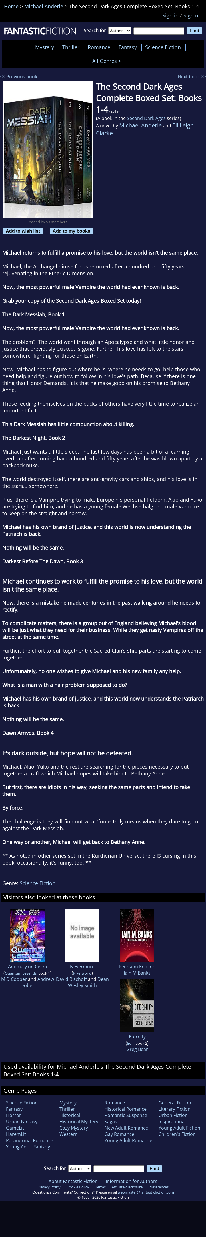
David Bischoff (71, 979)
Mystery (44, 47)
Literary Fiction (175, 1109)
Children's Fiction (177, 1134)
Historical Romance (126, 1109)
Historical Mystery (78, 1121)
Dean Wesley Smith (88, 982)
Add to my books (71, 231)
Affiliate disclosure (127, 1187)
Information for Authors (131, 1181)
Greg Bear (137, 1049)
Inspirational (172, 1121)
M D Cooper (14, 979)
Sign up (192, 15)
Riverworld (82, 973)
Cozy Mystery (73, 1128)
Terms (100, 1187)
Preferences (159, 1187)
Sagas (111, 1121)
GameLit (15, 1128)
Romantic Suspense (126, 1115)
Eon (130, 1043)
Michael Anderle (140, 125)
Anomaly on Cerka (27, 966)
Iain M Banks (137, 973)
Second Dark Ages (146, 118)
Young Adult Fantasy (28, 1147)
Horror (13, 1115)
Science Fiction (163, 47)
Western (68, 1134)
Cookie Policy (78, 1187)
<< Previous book (18, 76)
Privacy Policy (49, 1187)
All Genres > (108, 60)
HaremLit (16, 1134)
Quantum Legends (21, 973)
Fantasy (128, 47)
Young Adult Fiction (179, 1128)
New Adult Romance (126, 1128)
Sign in (170, 15)
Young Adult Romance (128, 1140)
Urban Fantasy (21, 1121)
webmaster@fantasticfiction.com (146, 1192)
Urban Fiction (173, 1115)
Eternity (137, 1037)
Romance (99, 47)
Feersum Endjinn (137, 966)
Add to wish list (23, 231)
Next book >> (192, 76)
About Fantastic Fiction (73, 1181)
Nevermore (82, 966)
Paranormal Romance (29, 1140)
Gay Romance (119, 1134)
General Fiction (175, 1103)
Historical (69, 1115)
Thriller (70, 47)
